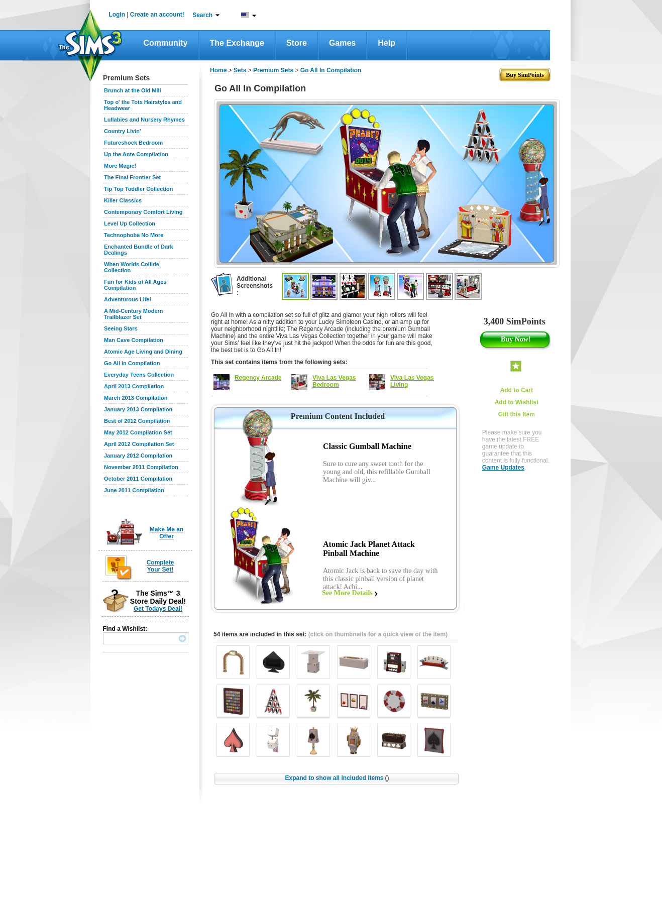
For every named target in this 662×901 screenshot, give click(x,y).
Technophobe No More (133, 235)
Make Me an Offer (166, 533)
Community (166, 43)
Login (116, 14)
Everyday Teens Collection (139, 375)
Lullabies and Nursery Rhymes (144, 120)
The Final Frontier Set (132, 177)
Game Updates (503, 467)
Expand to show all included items (337, 777)
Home (218, 70)
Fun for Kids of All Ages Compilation (135, 285)
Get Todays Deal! (158, 608)
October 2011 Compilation (138, 479)
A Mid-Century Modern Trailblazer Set (133, 314)
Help (386, 43)
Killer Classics (123, 200)
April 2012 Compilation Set (139, 444)
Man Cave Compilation (133, 340)
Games (342, 43)
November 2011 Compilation (141, 467)
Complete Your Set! (160, 566)
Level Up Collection (129, 223)
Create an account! (157, 14)
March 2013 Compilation (136, 398)
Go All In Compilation (132, 363)
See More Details (347, 593)
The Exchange (237, 43)
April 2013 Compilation (134, 386)
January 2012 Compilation (138, 456)
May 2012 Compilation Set (138, 432)
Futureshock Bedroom (133, 143)
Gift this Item (516, 414)
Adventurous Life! (127, 299)
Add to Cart (516, 390)
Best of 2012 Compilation (137, 421)
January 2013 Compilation (138, 409)
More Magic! (120, 166)
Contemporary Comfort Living (143, 212)
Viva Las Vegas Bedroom (334, 381)
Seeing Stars (121, 328)
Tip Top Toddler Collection (138, 189)
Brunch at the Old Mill (132, 90)
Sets (240, 70)
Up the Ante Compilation (136, 154)
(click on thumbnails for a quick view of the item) (378, 634)
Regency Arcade (258, 377)
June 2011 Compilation (134, 490)
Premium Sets (273, 70)
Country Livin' (122, 131)
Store (296, 43)
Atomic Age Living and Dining (143, 352)
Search (202, 15)
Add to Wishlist (516, 402)
